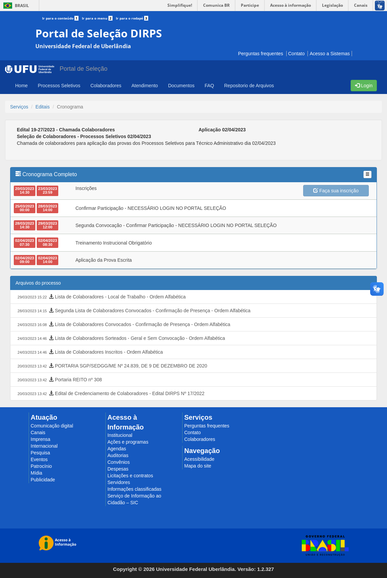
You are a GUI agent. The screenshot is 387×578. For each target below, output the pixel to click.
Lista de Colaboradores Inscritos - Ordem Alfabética (89, 352)
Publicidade (43, 479)
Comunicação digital (52, 425)
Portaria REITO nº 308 (59, 380)
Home (21, 85)
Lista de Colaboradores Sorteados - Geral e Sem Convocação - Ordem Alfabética (120, 338)
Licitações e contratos (130, 475)
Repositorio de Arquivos (249, 85)
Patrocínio (41, 466)
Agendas (116, 448)
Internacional (44, 446)
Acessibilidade (199, 459)
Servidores (118, 482)
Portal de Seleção (83, 68)
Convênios (118, 462)
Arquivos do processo (38, 283)
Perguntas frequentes (260, 53)
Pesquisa (40, 452)
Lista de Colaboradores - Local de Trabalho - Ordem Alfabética (101, 297)
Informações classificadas (134, 489)
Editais (42, 106)
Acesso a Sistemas (330, 53)
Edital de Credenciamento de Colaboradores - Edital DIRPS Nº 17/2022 (110, 393)
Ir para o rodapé (132, 18)
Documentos (181, 85)
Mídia (36, 473)
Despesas (117, 469)
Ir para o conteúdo (62, 18)
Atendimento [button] (144, 85)
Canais (38, 432)
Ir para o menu (99, 18)
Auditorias (117, 455)
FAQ (209, 85)
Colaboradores (199, 439)
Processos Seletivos (59, 85)
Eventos (39, 459)
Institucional (119, 435)
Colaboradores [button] (105, 85)
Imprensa (40, 439)
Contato (296, 53)
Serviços (19, 106)
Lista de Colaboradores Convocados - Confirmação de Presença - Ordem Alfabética (123, 324)
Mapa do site (197, 466)
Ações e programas (127, 442)
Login (364, 85)
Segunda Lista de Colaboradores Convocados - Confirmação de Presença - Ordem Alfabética (133, 311)
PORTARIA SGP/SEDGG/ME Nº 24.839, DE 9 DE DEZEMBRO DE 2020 (111, 366)
